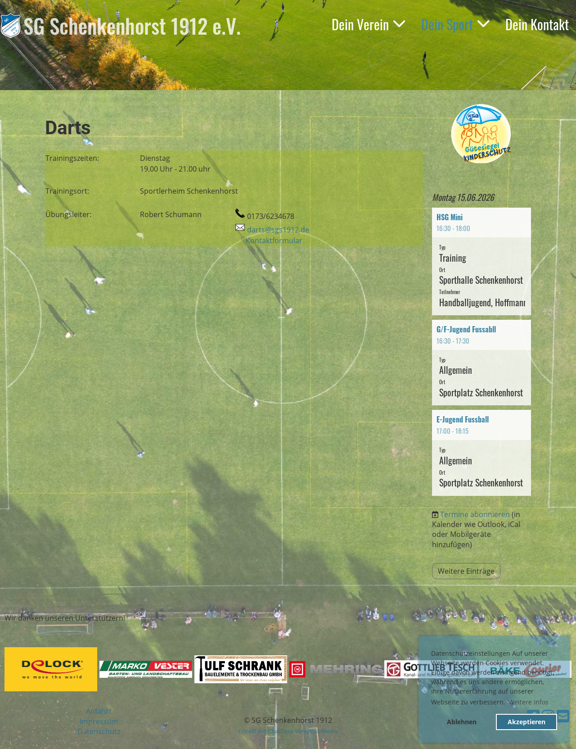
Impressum (99, 721)
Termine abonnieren (475, 514)
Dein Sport (455, 24)
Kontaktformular (274, 240)
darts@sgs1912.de (278, 230)
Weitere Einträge (466, 571)
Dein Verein (368, 24)
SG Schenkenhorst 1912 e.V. (132, 25)
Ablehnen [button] (462, 721)
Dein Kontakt (537, 24)
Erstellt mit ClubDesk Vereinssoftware (288, 731)
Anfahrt (99, 711)
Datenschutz (98, 731)
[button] (481, 262)
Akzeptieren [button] (526, 721)
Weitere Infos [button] (528, 702)
